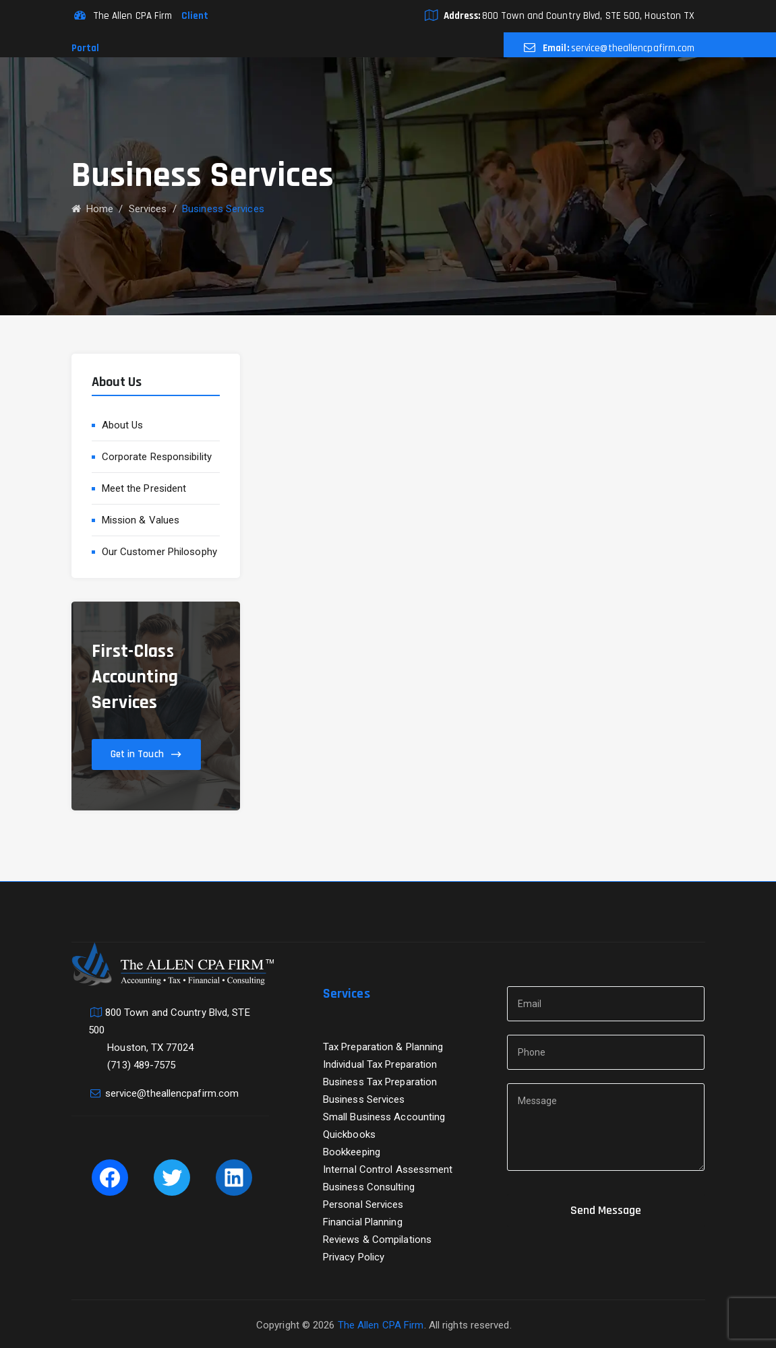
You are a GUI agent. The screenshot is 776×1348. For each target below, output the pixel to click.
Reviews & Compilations (377, 1239)
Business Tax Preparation (380, 1082)
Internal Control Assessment (388, 1169)
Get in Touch (137, 754)
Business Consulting (369, 1187)
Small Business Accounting (384, 1117)
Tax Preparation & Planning (383, 1047)
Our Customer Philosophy (159, 552)
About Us (123, 425)
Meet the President (144, 488)
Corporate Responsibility (157, 457)
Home (92, 209)
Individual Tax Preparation (380, 1064)
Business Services (364, 1099)
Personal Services (363, 1204)
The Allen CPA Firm (381, 1325)
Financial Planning (362, 1222)
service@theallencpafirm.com (633, 48)
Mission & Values (141, 520)
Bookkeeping (351, 1152)
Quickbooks (349, 1134)
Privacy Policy (353, 1257)
